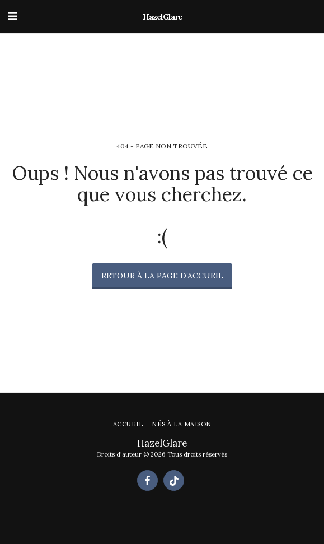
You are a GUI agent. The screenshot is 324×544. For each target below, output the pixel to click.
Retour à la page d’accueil (162, 276)
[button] (12, 16)
